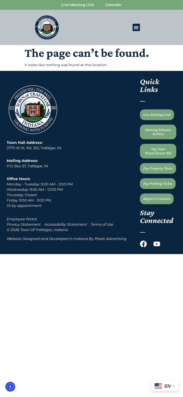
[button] (136, 27)
